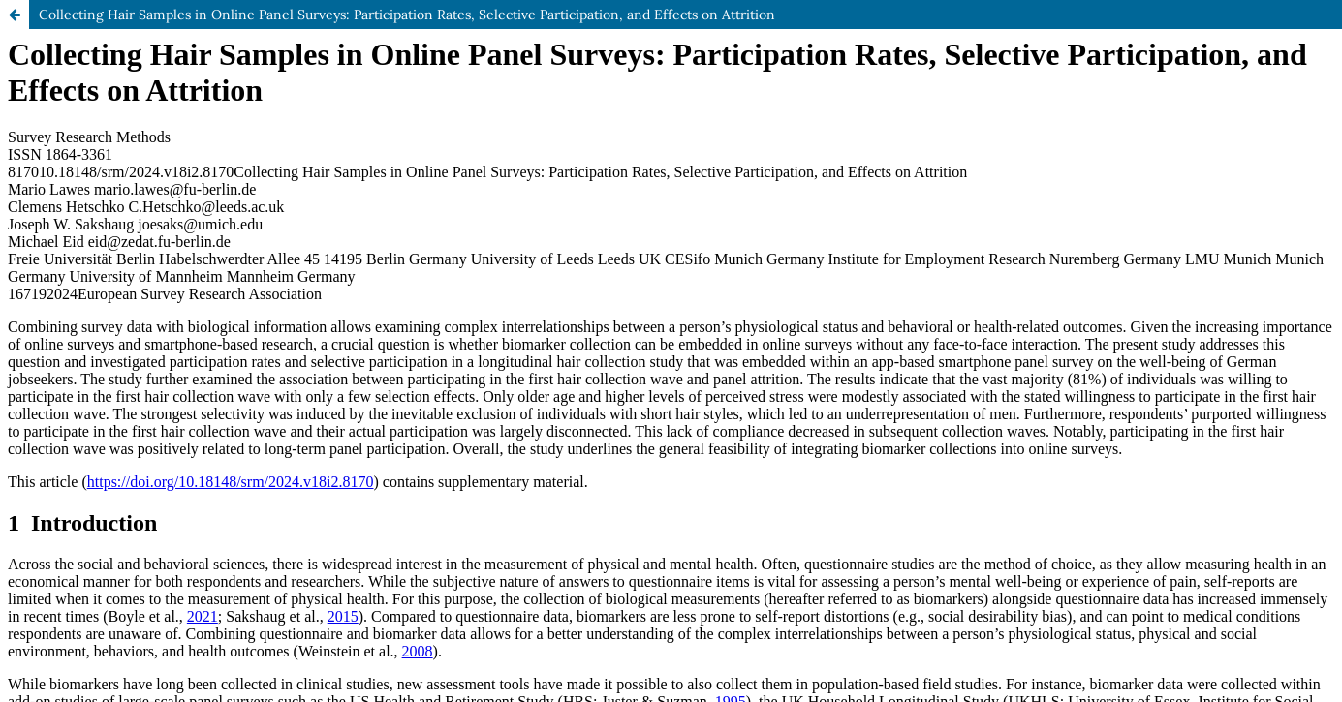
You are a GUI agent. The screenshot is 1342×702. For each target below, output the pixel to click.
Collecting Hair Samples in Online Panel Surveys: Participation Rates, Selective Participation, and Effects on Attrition (407, 14)
